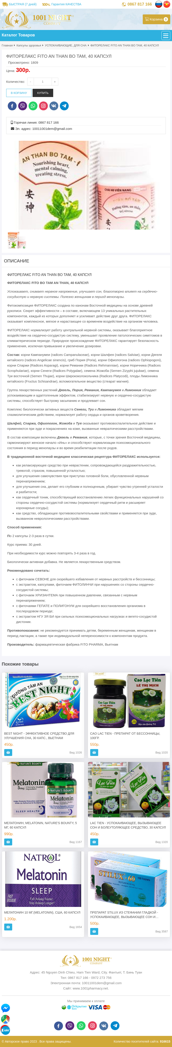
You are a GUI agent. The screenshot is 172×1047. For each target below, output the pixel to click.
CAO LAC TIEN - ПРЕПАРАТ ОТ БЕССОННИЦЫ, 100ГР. (125, 736)
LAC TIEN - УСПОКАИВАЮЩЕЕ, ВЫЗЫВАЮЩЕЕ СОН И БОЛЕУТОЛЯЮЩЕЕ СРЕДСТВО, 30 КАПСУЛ (128, 825)
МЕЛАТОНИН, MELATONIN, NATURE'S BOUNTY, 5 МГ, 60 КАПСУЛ (40, 825)
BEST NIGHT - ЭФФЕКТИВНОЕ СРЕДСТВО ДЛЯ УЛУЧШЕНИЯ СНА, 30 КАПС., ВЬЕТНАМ (39, 736)
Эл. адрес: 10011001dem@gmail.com (43, 129)
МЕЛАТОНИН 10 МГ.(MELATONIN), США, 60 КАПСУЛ (42, 912)
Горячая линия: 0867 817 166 (36, 122)
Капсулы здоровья (29, 45)
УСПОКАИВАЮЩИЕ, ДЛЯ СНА (66, 45)
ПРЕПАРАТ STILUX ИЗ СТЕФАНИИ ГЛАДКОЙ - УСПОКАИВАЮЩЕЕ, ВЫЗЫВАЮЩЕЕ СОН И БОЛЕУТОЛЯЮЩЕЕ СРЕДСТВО (124, 915)
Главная (7, 45)
